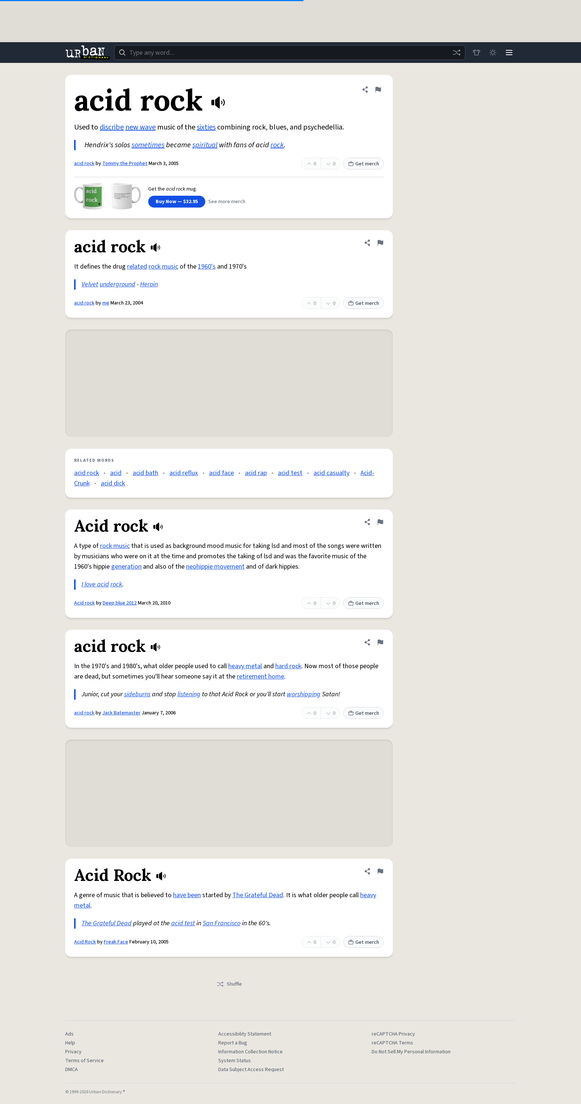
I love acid (95, 584)
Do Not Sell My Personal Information (411, 1052)
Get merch (363, 164)
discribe (112, 127)
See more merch (226, 201)
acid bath (145, 473)
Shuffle (229, 984)
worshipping (304, 694)
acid (116, 473)
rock (277, 145)
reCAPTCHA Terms (392, 1043)
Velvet (90, 284)
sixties (206, 127)
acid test (290, 473)
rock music (163, 266)
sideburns (137, 694)
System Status (234, 1060)
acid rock (84, 163)
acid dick (113, 483)
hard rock (288, 666)
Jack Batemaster (121, 713)
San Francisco (221, 923)
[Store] (476, 52)
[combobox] (289, 52)
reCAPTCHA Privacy (393, 1034)
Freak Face (116, 942)
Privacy (73, 1052)
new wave (140, 127)
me (105, 303)
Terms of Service (84, 1060)
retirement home (260, 676)
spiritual (205, 145)
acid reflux (183, 473)
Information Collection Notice (250, 1052)
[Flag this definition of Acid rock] (380, 522)
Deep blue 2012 (120, 603)
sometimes (148, 145)
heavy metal (245, 666)
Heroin (149, 284)
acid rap (256, 473)
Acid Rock (85, 942)
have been (187, 895)
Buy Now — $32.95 (177, 201)
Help (70, 1043)
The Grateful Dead (257, 895)
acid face (221, 473)
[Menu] (509, 52)
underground (117, 284)
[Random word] (456, 52)
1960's (207, 266)
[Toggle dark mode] (492, 52)
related (137, 266)
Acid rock (84, 603)
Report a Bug (232, 1043)
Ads (69, 1034)
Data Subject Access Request (251, 1069)
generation (126, 566)
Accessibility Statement (244, 1034)
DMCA (71, 1069)
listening (188, 694)
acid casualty (331, 473)
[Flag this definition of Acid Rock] (380, 871)
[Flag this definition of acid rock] (378, 89)
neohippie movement (215, 566)
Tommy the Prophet (124, 163)
